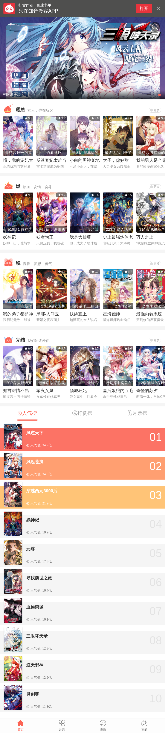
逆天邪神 (34, 665)
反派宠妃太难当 (51, 160)
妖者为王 (44, 237)
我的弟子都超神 (18, 314)
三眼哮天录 (37, 636)
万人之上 (144, 237)
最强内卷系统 (149, 314)
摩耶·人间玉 (47, 314)
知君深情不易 (16, 390)
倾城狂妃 (78, 390)
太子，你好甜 (116, 160)
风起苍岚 (34, 461)
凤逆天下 (34, 432)
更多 (155, 110)
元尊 (30, 549)
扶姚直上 (78, 314)
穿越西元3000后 (41, 490)
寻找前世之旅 (39, 577)
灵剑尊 (32, 694)
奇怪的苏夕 (147, 390)
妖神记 (9, 237)
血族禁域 (34, 607)
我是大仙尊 (80, 237)
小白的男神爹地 (85, 160)
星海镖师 (111, 314)
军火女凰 (44, 390)
